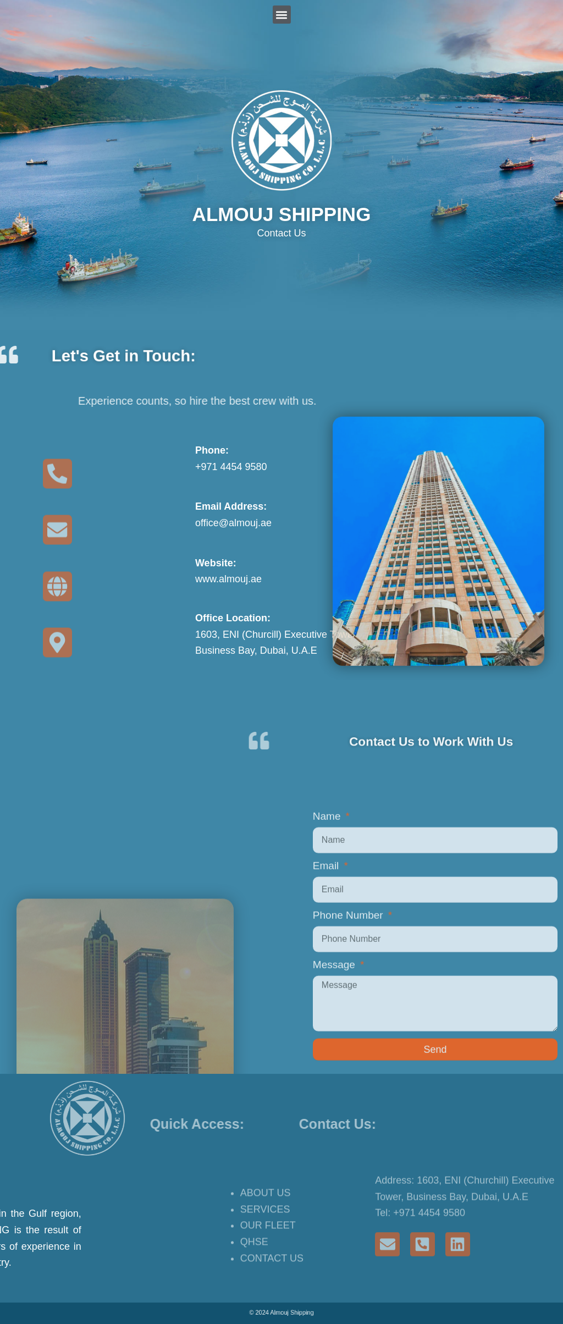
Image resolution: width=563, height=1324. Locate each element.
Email (327, 1014)
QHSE (254, 1287)
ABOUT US (265, 1237)
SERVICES (265, 1254)
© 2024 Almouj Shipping (281, 1312)
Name (328, 965)
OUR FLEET (268, 1270)
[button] (282, 14)
